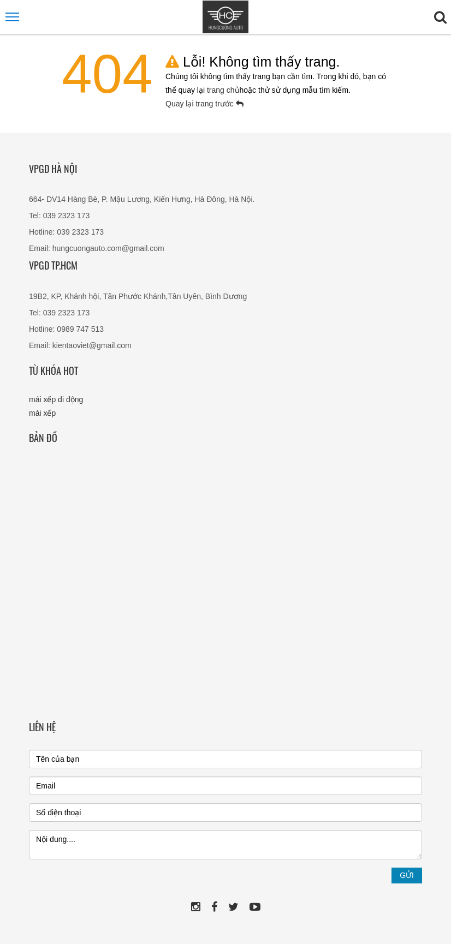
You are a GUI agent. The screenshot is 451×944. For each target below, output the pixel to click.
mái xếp (42, 413)
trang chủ (223, 90)
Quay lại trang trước (204, 103)
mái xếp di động (56, 399)
